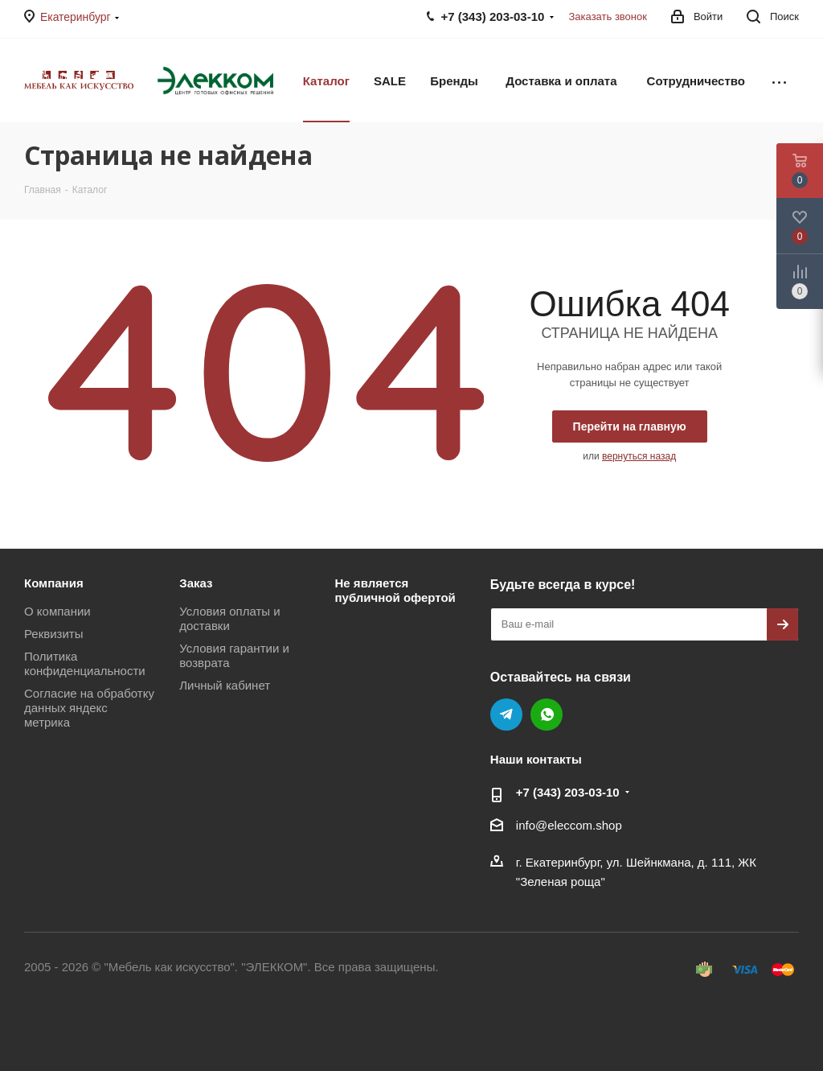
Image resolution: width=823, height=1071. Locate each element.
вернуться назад (639, 456)
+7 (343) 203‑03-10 (568, 792)
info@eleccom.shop (569, 825)
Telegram (506, 714)
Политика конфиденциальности (84, 663)
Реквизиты (54, 634)
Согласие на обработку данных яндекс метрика (89, 707)
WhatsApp (546, 714)
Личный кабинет (224, 685)
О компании (57, 611)
